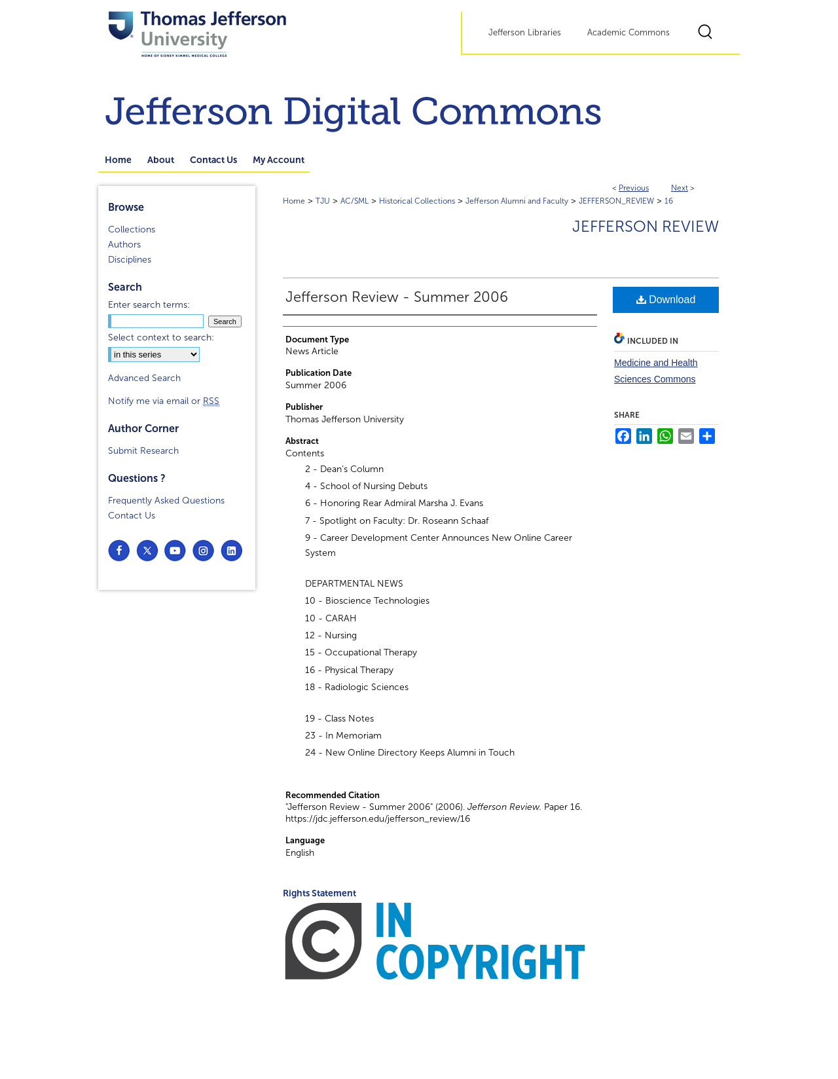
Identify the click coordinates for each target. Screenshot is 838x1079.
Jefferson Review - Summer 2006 (396, 297)
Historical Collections (417, 201)
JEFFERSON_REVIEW (616, 201)
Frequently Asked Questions (166, 500)
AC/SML (354, 201)
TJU (323, 201)
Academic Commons (628, 32)
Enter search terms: (149, 305)
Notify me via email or (163, 401)
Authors (124, 244)
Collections (131, 229)
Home (294, 201)
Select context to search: (161, 337)
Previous (634, 187)
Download (666, 299)
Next (679, 187)
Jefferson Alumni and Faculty (516, 201)
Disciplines (129, 260)
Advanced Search (144, 378)
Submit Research (143, 451)
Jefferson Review (645, 226)
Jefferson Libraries (524, 32)
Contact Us (131, 516)
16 (669, 201)
